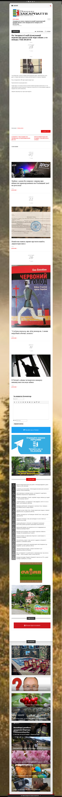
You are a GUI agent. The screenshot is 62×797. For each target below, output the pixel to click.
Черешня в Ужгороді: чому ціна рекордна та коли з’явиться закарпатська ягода (31, 519)
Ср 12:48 (13, 494)
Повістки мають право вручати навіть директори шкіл (28, 242)
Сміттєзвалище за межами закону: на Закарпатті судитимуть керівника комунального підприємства (31, 494)
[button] (14, 402)
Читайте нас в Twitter (32, 430)
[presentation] (14, 402)
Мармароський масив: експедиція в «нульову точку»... (30, 748)
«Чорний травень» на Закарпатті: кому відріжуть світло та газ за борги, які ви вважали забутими (32, 502)
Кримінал (14, 715)
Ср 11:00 (13, 502)
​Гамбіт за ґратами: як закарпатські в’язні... (27, 789)
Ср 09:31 (13, 515)
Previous (48, 19)
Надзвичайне (20, 128)
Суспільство (15, 670)
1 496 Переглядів (39, 31)
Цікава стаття (45, 131)
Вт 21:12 (13, 545)
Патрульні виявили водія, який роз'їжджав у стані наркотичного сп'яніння (41, 138)
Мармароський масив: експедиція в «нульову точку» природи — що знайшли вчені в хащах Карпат (32, 506)
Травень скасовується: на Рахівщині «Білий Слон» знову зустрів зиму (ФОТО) (32, 515)
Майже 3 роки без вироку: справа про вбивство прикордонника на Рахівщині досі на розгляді (30, 183)
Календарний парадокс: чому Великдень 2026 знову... (30, 776)
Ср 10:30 (13, 506)
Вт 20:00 (13, 553)
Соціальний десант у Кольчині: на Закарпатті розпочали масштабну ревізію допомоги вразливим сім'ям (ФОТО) (30, 523)
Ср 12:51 (13, 489)
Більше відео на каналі (32, 625)
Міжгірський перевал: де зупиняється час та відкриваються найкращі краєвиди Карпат (31, 528)
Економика (15, 701)
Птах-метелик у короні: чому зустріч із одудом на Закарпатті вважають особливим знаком (31, 540)
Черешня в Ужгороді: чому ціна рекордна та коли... (29, 705)
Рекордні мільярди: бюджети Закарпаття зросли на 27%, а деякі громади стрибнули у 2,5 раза (32, 558)
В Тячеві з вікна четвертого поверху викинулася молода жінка (27, 381)
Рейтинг (47, 31)
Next (49, 19)
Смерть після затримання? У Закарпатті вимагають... (30, 689)
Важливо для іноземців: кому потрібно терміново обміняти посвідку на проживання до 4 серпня (30, 532)
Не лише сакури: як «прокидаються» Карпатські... (29, 762)
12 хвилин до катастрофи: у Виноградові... (26, 734)
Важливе (14, 758)
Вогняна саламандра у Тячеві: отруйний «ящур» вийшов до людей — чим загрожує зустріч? (32, 498)
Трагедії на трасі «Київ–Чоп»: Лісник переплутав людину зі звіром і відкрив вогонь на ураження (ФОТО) (33, 511)
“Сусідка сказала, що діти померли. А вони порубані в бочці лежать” (30, 332)
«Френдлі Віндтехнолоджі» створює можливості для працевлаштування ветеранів (29, 549)
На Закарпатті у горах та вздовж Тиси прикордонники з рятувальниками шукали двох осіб (21, 138)
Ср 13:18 (13, 485)
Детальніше (15, 190)
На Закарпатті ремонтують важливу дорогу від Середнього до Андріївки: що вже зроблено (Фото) (31, 545)
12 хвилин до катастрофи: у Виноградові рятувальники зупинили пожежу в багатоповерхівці (32, 489)
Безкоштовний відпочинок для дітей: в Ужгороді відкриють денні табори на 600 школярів (32, 485)
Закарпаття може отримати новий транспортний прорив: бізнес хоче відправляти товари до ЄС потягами (29, 22)
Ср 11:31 (13, 498)
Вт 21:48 (13, 536)
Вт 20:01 (13, 549)
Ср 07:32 (13, 532)
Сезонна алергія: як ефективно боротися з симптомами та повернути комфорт (30, 536)
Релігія (14, 772)
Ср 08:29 (13, 528)
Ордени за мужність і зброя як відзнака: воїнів (24, 671)
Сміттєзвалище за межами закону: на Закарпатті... (29, 718)
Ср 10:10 (13, 511)
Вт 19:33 (13, 558)
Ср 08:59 (13, 523)
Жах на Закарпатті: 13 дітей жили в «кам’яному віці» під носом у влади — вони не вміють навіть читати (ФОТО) (32, 553)
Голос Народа (15, 685)
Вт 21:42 (13, 540)
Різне (14, 786)
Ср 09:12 (13, 519)
